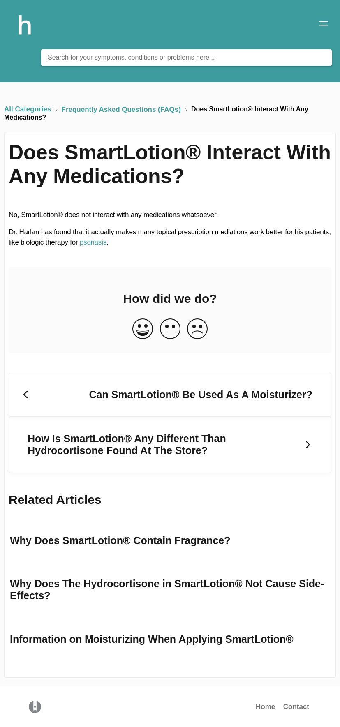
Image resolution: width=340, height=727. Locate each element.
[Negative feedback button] (197, 329)
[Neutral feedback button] (170, 329)
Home (265, 707)
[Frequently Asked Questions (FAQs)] (122, 109)
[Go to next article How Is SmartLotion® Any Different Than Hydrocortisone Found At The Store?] (170, 445)
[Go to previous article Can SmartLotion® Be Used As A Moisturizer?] (170, 395)
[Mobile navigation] (323, 25)
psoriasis (93, 242)
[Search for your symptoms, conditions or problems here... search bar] (186, 57)
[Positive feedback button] (142, 329)
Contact (296, 707)
